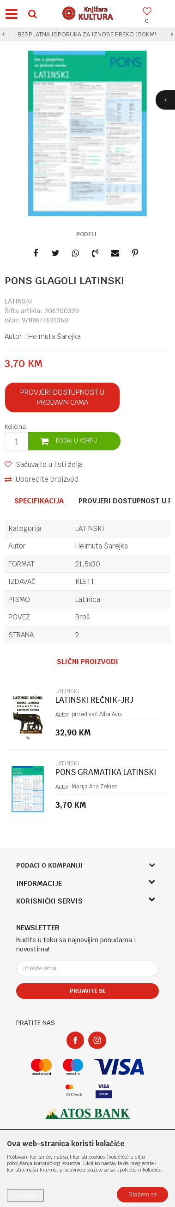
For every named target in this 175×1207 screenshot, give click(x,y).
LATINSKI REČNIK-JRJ (94, 700)
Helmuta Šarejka (54, 336)
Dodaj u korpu (76, 440)
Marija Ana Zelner (94, 786)
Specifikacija (39, 501)
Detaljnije (25, 1195)
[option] (87, 34)
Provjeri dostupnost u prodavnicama (62, 397)
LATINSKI (18, 301)
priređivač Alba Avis (97, 714)
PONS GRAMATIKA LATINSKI (106, 772)
